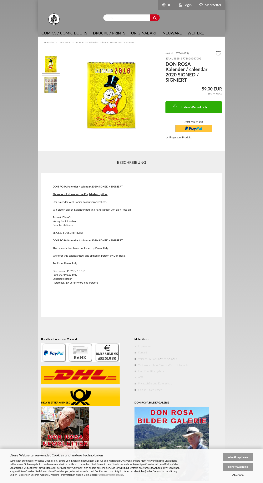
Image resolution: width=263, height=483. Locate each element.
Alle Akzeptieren (238, 457)
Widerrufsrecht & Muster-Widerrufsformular (163, 365)
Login (185, 5)
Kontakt (142, 352)
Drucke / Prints (109, 33)
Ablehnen (238, 474)
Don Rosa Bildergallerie (151, 371)
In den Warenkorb (189, 107)
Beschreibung (131, 162)
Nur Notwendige (238, 466)
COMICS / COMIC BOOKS (64, 33)
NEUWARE (172, 33)
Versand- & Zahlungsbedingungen (157, 358)
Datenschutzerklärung (111, 474)
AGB (141, 377)
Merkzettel (210, 5)
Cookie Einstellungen (150, 389)
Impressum (144, 346)
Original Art (144, 33)
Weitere (196, 33)
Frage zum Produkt (180, 137)
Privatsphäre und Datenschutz (155, 383)
